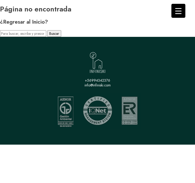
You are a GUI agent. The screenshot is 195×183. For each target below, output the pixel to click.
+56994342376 (97, 80)
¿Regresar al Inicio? (24, 22)
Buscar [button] (54, 33)
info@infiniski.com (98, 85)
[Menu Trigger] (178, 11)
